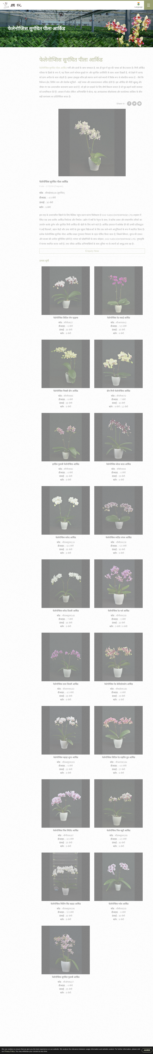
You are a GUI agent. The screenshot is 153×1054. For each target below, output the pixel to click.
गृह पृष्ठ (13, 50)
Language (139, 7)
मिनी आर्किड (34, 50)
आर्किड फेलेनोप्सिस (17, 101)
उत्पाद (24, 50)
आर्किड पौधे (14, 106)
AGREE (147, 1050)
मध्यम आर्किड (15, 71)
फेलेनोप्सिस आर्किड (17, 83)
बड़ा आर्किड (14, 65)
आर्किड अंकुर (15, 95)
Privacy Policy (9, 1051)
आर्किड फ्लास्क (16, 89)
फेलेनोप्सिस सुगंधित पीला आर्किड (54, 50)
